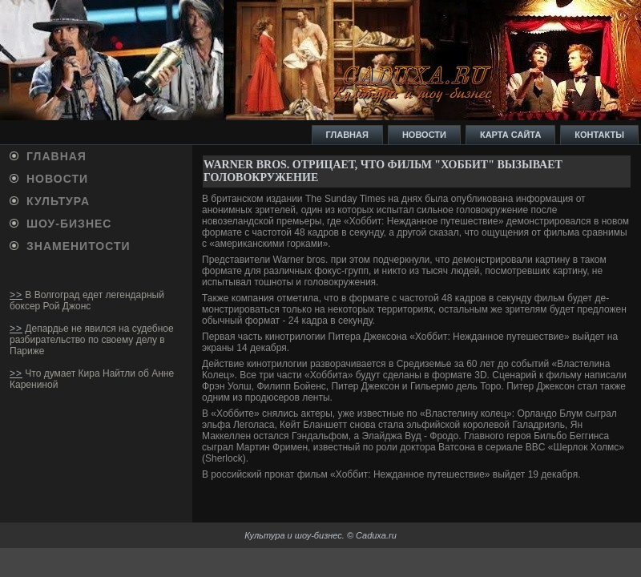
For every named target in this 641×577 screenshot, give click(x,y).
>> (16, 295)
